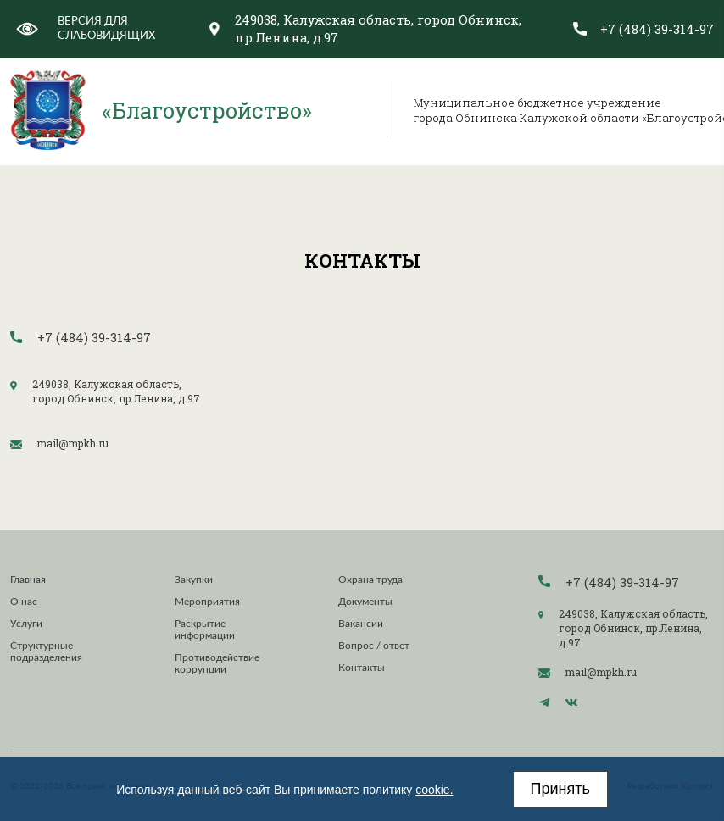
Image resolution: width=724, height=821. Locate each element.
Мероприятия (207, 601)
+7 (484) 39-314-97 (657, 29)
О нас (23, 601)
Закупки (194, 579)
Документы (365, 601)
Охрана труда (370, 579)
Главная (28, 579)
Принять (560, 788)
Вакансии (360, 624)
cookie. (434, 789)
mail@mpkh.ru (73, 443)
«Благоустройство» (207, 110)
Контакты (361, 668)
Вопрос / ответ (373, 646)
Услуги (26, 624)
